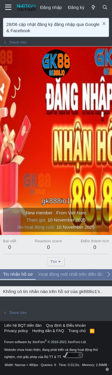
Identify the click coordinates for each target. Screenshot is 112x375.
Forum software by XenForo (45, 342)
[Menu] (8, 7)
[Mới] (93, 7)
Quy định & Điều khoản (66, 325)
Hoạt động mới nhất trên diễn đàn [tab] (72, 274)
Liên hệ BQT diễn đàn (23, 325)
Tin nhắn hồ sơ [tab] (18, 274)
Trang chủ (77, 330)
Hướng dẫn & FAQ (48, 330)
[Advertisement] (56, 137)
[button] (107, 369)
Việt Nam (77, 212)
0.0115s (73, 365)
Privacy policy (16, 330)
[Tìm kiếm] (105, 7)
